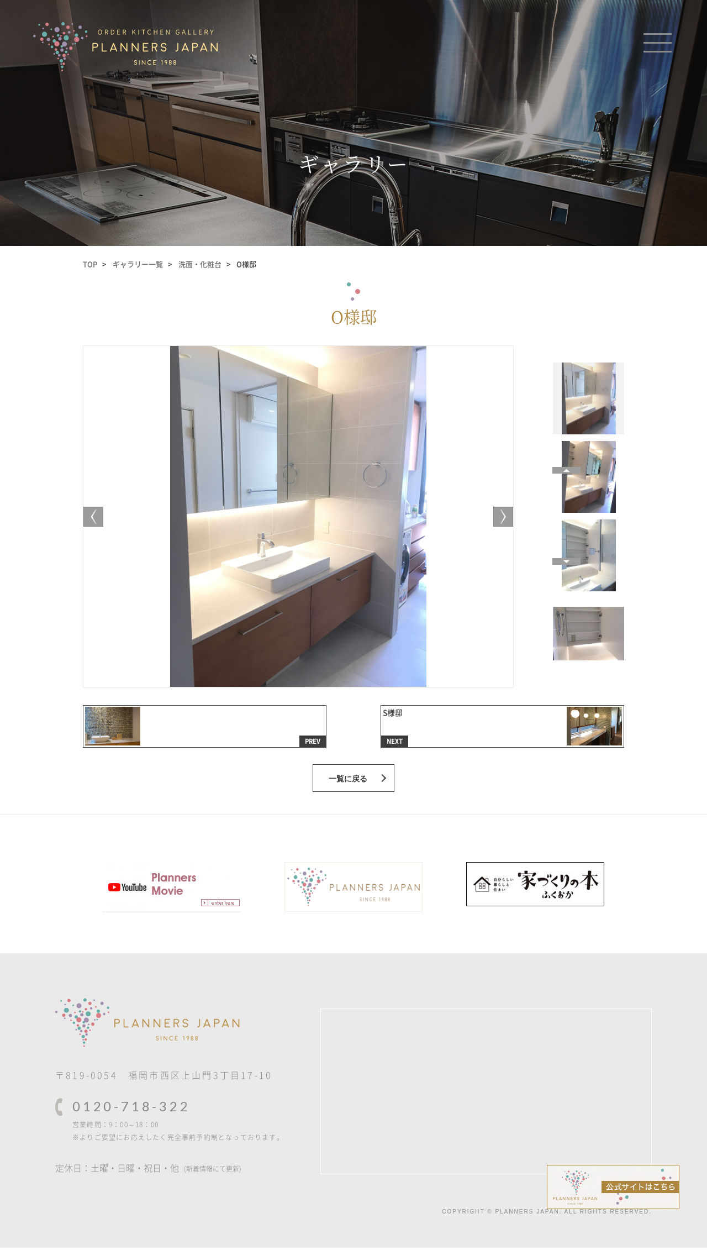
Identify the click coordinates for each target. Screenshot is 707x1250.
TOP (90, 264)
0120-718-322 (131, 1109)
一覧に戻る (348, 780)
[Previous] (499, 517)
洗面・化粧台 (199, 264)
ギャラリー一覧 (138, 264)
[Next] (97, 517)
